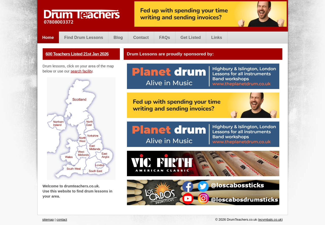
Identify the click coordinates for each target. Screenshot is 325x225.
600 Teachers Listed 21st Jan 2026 (77, 53)
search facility (81, 71)
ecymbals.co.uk (270, 219)
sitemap (48, 219)
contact (61, 219)
